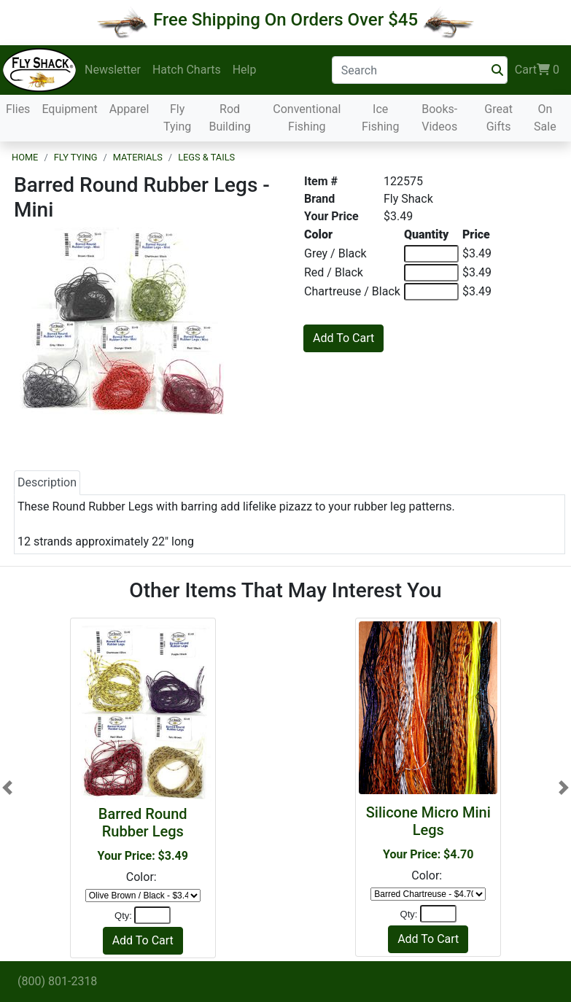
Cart (537, 70)
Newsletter (113, 70)
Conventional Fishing (307, 117)
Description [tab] (47, 482)
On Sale (545, 117)
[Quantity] (152, 915)
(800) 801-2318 (57, 981)
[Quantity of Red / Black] (431, 272)
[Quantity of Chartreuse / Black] (431, 291)
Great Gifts (498, 117)
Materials (138, 157)
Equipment (69, 109)
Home (25, 157)
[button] (7, 788)
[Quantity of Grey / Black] (431, 254)
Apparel (129, 109)
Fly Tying (177, 117)
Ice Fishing (381, 117)
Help (245, 70)
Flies (18, 109)
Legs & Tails (206, 157)
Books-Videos (439, 117)
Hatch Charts (186, 70)
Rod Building (229, 117)
